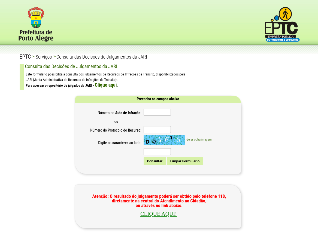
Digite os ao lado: (119, 143)
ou (116, 121)
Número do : (119, 113)
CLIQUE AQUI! (158, 214)
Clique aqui (106, 85)
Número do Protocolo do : (115, 130)
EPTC (26, 56)
